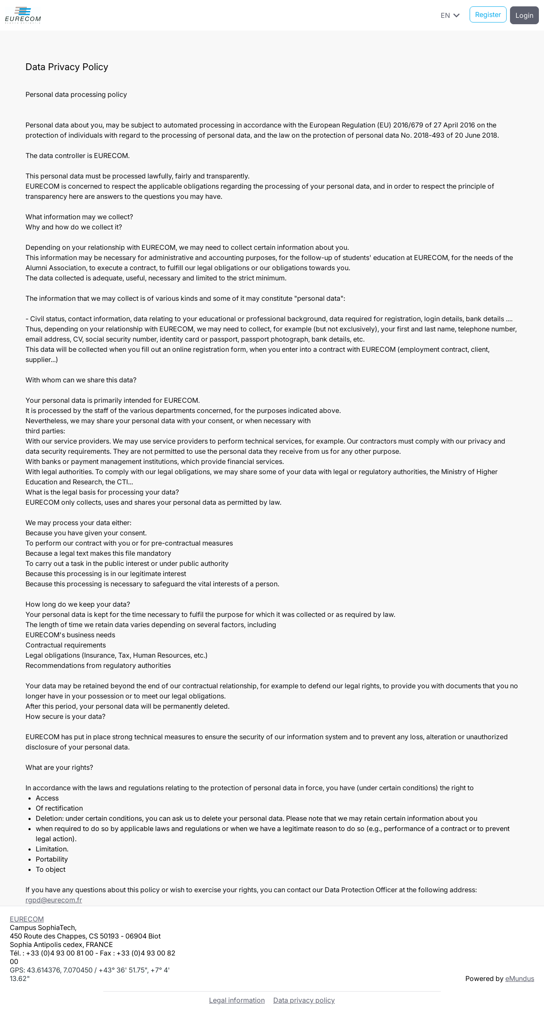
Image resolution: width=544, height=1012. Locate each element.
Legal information (237, 999)
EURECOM (27, 918)
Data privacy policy (304, 999)
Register (488, 15)
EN (452, 15)
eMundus (519, 977)
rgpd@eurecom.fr (54, 900)
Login (524, 15)
